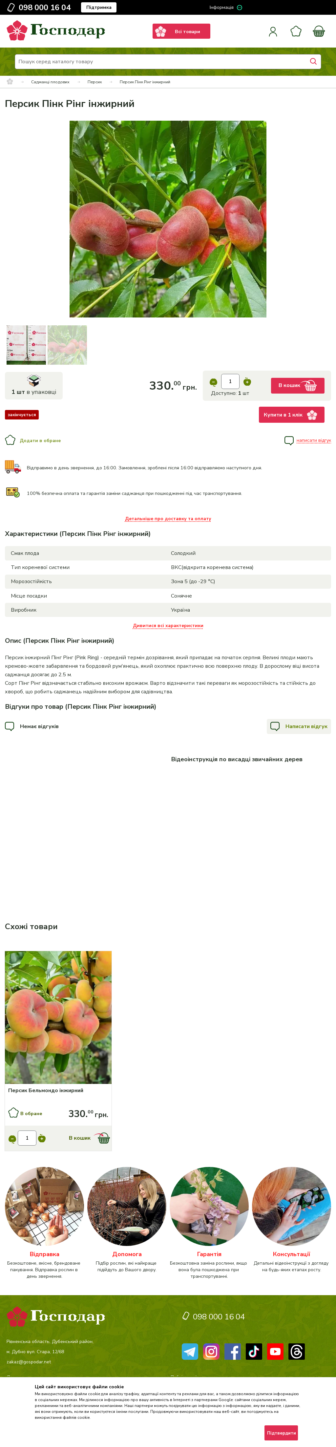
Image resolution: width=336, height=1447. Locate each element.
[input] (230, 381)
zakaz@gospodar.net (29, 1362)
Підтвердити (281, 1433)
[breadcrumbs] (10, 82)
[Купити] (58, 1018)
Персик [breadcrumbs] (95, 82)
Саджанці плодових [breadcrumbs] (50, 82)
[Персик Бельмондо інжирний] (58, 1090)
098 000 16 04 (45, 7)
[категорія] (44, 1223)
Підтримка (99, 7)
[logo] (56, 39)
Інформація (222, 7)
